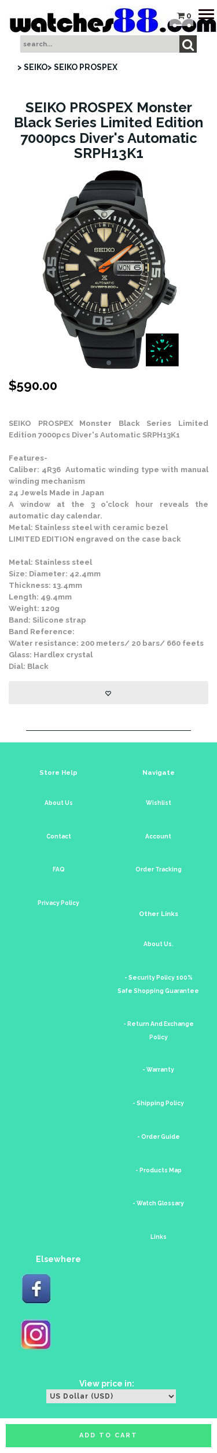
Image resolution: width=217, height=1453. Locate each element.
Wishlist (158, 803)
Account (158, 836)
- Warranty (158, 1069)
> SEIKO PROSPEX (82, 67)
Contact (58, 836)
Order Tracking (158, 869)
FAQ (59, 869)
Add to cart (108, 1435)
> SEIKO (32, 67)
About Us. (159, 944)
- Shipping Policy (158, 1103)
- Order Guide (158, 1137)
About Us (59, 803)
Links (158, 1237)
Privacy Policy (58, 903)
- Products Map (158, 1170)
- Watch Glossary (158, 1203)
